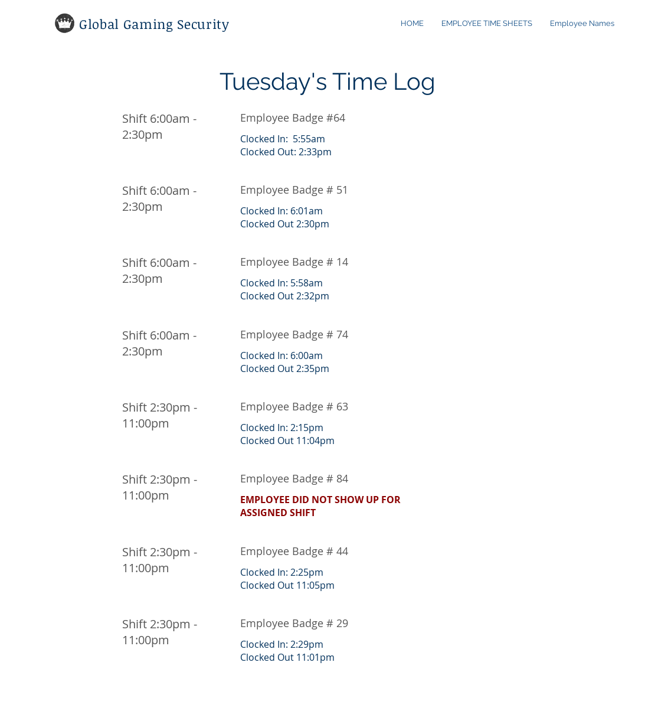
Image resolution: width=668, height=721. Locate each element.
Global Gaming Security (154, 23)
